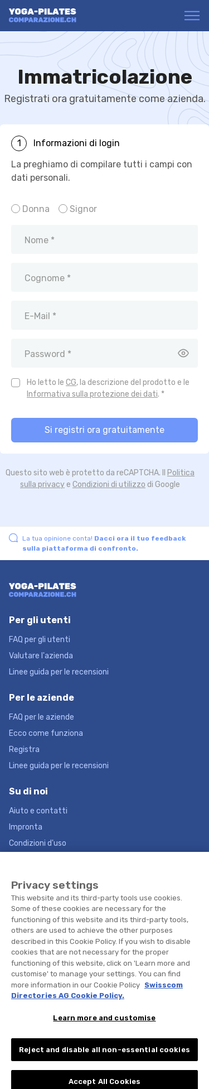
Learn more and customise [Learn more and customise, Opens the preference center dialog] (104, 1024)
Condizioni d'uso (37, 843)
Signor (83, 209)
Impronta (25, 827)
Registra (24, 749)
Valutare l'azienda (41, 656)
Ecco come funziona (46, 733)
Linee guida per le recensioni (59, 672)
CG (71, 382)
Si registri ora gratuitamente (104, 430)
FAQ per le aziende (41, 717)
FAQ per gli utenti (39, 639)
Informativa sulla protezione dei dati (92, 394)
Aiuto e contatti (38, 811)
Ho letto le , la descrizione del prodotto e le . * (108, 388)
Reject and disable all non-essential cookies (104, 1056)
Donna (36, 209)
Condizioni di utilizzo (108, 484)
